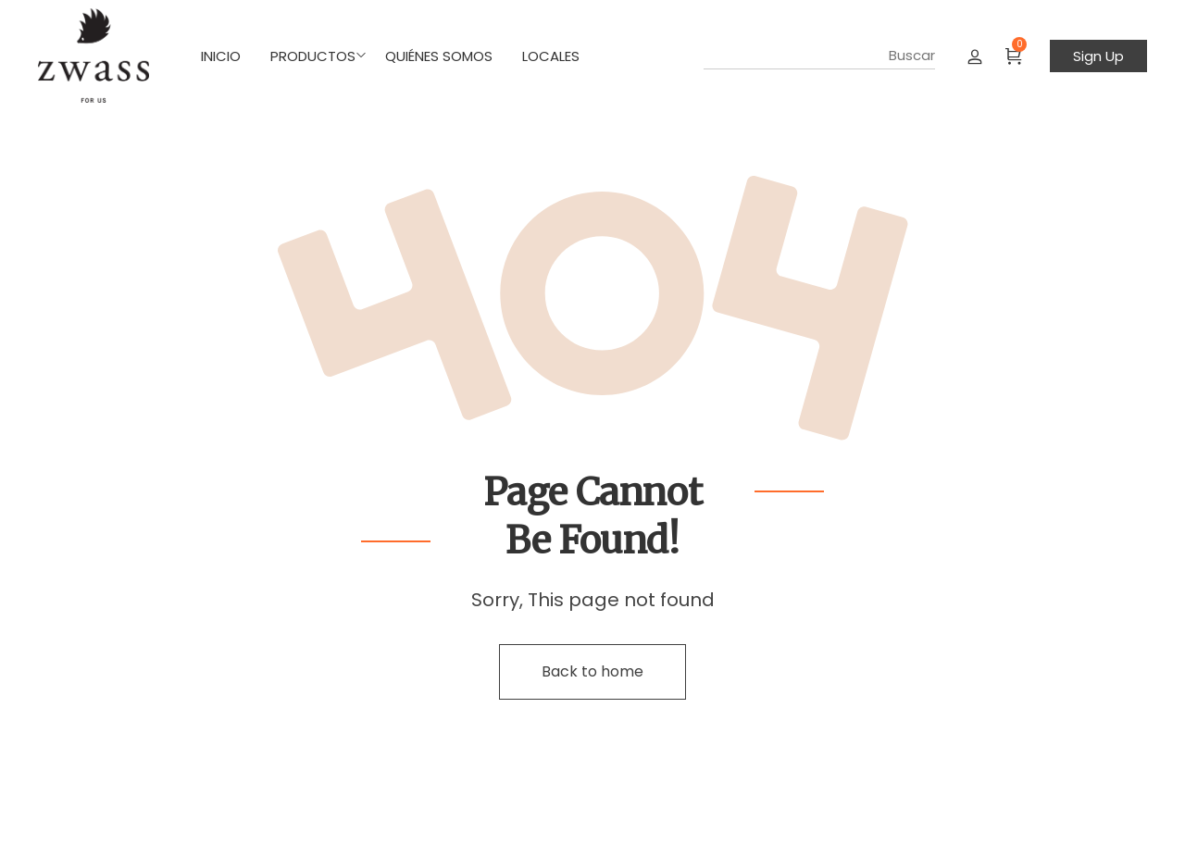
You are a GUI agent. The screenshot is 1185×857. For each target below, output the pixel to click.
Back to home (592, 671)
